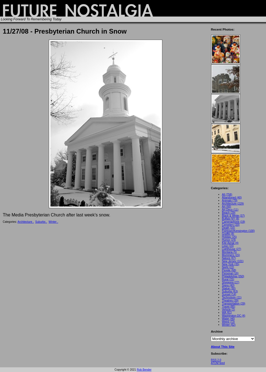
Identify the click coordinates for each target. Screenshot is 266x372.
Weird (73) (228, 321)
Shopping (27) (230, 282)
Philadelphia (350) (233, 276)
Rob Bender (144, 369)
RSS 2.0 (216, 360)
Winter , (53, 221)
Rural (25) (228, 279)
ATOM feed (218, 363)
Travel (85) (228, 306)
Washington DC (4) (233, 315)
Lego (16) (228, 246)
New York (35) (230, 264)
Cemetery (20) (231, 224)
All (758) (227, 194)
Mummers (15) (231, 255)
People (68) (229, 270)
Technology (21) (231, 297)
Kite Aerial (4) (230, 243)
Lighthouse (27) (231, 249)
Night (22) (228, 267)
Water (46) (228, 318)
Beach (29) (228, 212)
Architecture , (25, 221)
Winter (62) (228, 324)
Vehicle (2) (228, 309)
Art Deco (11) (230, 209)
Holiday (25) (229, 236)
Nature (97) (229, 258)
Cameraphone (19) (233, 221)
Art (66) (226, 206)
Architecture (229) (233, 203)
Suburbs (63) (230, 291)
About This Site (223, 346)
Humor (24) (229, 239)
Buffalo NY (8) (230, 218)
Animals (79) (229, 200)
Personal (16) (230, 273)
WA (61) (227, 312)
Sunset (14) (229, 294)
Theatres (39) (230, 300)
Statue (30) (228, 288)
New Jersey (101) (232, 261)
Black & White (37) (233, 215)
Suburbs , (41, 221)
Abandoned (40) (232, 197)
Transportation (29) (233, 303)
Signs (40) (228, 285)
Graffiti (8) (228, 233)
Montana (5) (229, 252)
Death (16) (228, 227)
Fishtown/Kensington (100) (238, 230)
